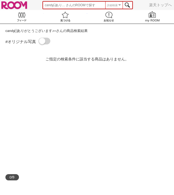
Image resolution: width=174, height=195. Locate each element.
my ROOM (152, 16)
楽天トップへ (160, 5)
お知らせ (109, 16)
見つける (65, 16)
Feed (22, 16)
